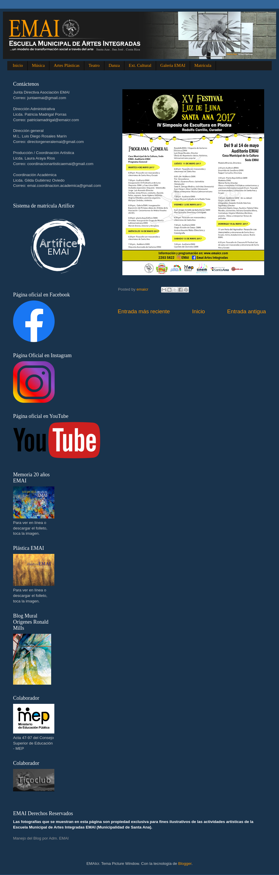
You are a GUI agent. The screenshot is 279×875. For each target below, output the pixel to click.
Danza (114, 65)
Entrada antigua (246, 311)
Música (38, 65)
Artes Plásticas (67, 65)
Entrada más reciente (144, 311)
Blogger (185, 863)
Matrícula (202, 65)
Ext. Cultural (140, 65)
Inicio (18, 65)
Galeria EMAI (172, 65)
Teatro (94, 65)
